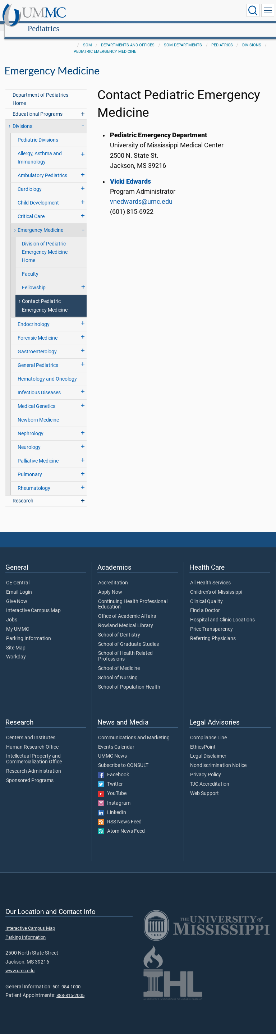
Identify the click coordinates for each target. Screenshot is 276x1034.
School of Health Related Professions (125, 648)
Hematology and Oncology (47, 371)
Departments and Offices (128, 37)
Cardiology (30, 181)
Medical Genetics (36, 398)
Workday (16, 649)
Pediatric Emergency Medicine (105, 43)
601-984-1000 (66, 979)
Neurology (29, 439)
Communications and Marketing (134, 730)
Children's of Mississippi (216, 584)
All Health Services (210, 575)
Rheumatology (34, 480)
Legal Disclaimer (208, 748)
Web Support (204, 786)
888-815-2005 (70, 987)
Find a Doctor (205, 603)
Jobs (11, 612)
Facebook (113, 767)
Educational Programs (38, 106)
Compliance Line (208, 730)
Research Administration (33, 763)
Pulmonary (30, 467)
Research (23, 493)
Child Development (38, 195)
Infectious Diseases (39, 385)
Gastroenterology (37, 344)
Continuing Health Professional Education (132, 596)
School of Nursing (118, 670)
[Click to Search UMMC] (253, 10)
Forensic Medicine (38, 330)
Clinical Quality (206, 594)
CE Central (17, 575)
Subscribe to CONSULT (123, 757)
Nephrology (30, 426)
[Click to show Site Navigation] (267, 10)
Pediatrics (111, 11)
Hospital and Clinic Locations (222, 612)
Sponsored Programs (30, 773)
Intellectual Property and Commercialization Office (34, 751)
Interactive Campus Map (33, 603)
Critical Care (31, 209)
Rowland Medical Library (125, 618)
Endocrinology (34, 316)
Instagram (114, 795)
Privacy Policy (205, 767)
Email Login (19, 584)
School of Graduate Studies (128, 636)
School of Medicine (119, 660)
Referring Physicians (213, 631)
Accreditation (113, 575)
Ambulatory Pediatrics (42, 168)
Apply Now (110, 584)
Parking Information (28, 631)
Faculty (30, 266)
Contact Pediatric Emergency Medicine (45, 297)
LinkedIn (112, 805)
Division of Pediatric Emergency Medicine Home (45, 244)
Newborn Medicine (38, 412)
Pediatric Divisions (38, 132)
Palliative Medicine (38, 453)
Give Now (16, 594)
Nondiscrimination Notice (218, 757)
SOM (87, 37)
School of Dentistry (119, 627)
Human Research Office (32, 739)
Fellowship (34, 280)
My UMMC (17, 621)
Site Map (16, 640)
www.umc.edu (19, 962)
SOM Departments (183, 37)
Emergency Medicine (40, 222)
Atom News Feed (121, 823)
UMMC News (112, 748)
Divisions (251, 37)
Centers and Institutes (30, 730)
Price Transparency (211, 621)
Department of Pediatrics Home (40, 91)
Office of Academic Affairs (127, 608)
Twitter (110, 776)
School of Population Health (129, 679)
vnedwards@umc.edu (141, 193)
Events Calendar (116, 739)
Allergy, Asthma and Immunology (40, 150)
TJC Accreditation (209, 776)
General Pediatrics (38, 357)
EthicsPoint (203, 739)
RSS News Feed (120, 814)
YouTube (112, 786)
